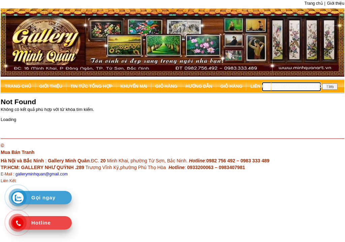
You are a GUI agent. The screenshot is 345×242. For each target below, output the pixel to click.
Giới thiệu (335, 3)
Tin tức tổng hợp (91, 86)
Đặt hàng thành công (302, 86)
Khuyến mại (134, 86)
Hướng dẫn (198, 86)
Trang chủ (314, 3)
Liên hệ (258, 86)
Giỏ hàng (166, 86)
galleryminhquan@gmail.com (41, 174)
